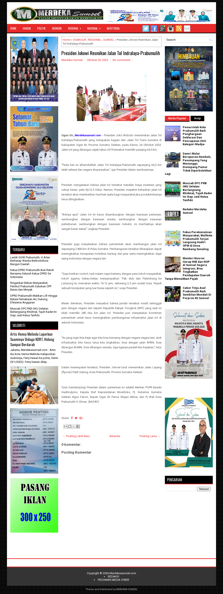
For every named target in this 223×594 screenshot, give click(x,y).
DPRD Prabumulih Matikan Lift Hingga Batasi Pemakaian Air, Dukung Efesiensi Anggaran (33, 299)
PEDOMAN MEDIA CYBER (113, 579)
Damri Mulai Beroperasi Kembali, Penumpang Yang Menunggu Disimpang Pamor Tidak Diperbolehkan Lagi (188, 164)
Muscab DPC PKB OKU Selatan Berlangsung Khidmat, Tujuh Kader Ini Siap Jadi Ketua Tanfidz (33, 312)
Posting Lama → (150, 436)
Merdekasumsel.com (123, 573)
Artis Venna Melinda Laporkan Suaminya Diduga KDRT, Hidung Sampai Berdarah (32, 339)
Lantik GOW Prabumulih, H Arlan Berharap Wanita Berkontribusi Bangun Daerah (30, 261)
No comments (121, 60)
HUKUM (27, 28)
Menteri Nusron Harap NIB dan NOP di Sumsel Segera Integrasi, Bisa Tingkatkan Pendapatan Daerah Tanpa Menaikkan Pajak (187, 268)
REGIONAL (76, 27)
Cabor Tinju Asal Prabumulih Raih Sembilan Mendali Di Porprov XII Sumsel (197, 293)
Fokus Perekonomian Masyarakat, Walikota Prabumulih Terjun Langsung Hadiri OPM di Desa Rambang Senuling (197, 241)
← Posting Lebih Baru (76, 436)
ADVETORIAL (113, 28)
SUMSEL (108, 39)
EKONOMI (57, 28)
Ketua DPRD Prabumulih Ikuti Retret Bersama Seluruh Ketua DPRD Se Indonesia (32, 273)
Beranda (115, 436)
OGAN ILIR (79, 39)
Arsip (197, 118)
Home (66, 39)
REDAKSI (113, 576)
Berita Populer (177, 118)
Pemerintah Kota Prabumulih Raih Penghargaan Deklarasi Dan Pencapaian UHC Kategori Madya (194, 136)
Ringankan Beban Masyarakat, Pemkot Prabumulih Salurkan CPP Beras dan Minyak (30, 286)
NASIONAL (95, 27)
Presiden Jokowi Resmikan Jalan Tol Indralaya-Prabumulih (110, 53)
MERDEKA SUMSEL (127, 589)
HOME (13, 28)
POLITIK (41, 28)
